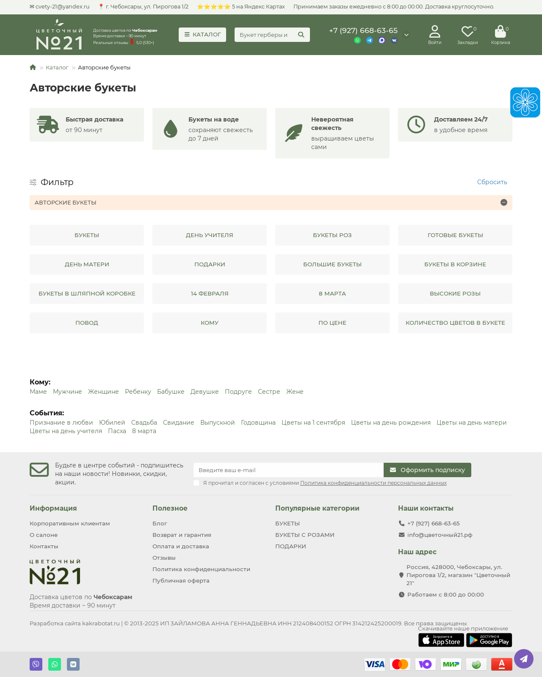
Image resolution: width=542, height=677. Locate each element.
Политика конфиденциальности (201, 569)
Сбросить (492, 182)
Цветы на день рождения (391, 422)
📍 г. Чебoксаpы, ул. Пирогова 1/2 (143, 6)
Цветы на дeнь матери (472, 422)
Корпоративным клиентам (70, 523)
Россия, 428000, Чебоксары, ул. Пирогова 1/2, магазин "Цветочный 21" (458, 575)
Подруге (238, 391)
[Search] (272, 35)
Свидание (178, 422)
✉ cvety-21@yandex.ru (59, 6)
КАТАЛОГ (202, 34)
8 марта (144, 431)
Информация (53, 508)
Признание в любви (61, 422)
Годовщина (258, 422)
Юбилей (112, 422)
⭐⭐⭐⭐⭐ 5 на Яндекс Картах (241, 6)
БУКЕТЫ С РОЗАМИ (305, 534)
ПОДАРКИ (290, 546)
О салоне (44, 534)
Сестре (269, 391)
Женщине (103, 391)
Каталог (57, 67)
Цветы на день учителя (66, 431)
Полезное (170, 508)
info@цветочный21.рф (440, 534)
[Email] (289, 470)
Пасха (117, 431)
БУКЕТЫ (287, 523)
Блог (159, 523)
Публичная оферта (181, 580)
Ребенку (138, 391)
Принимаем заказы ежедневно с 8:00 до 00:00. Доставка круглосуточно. (394, 6)
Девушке (205, 391)
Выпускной (217, 422)
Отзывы (164, 557)
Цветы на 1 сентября (313, 422)
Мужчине (67, 391)
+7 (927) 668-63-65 (363, 30)
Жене (295, 391)
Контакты (44, 546)
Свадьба (144, 422)
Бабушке (171, 391)
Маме (38, 391)
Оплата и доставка (180, 546)
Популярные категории (317, 508)
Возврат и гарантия (181, 534)
